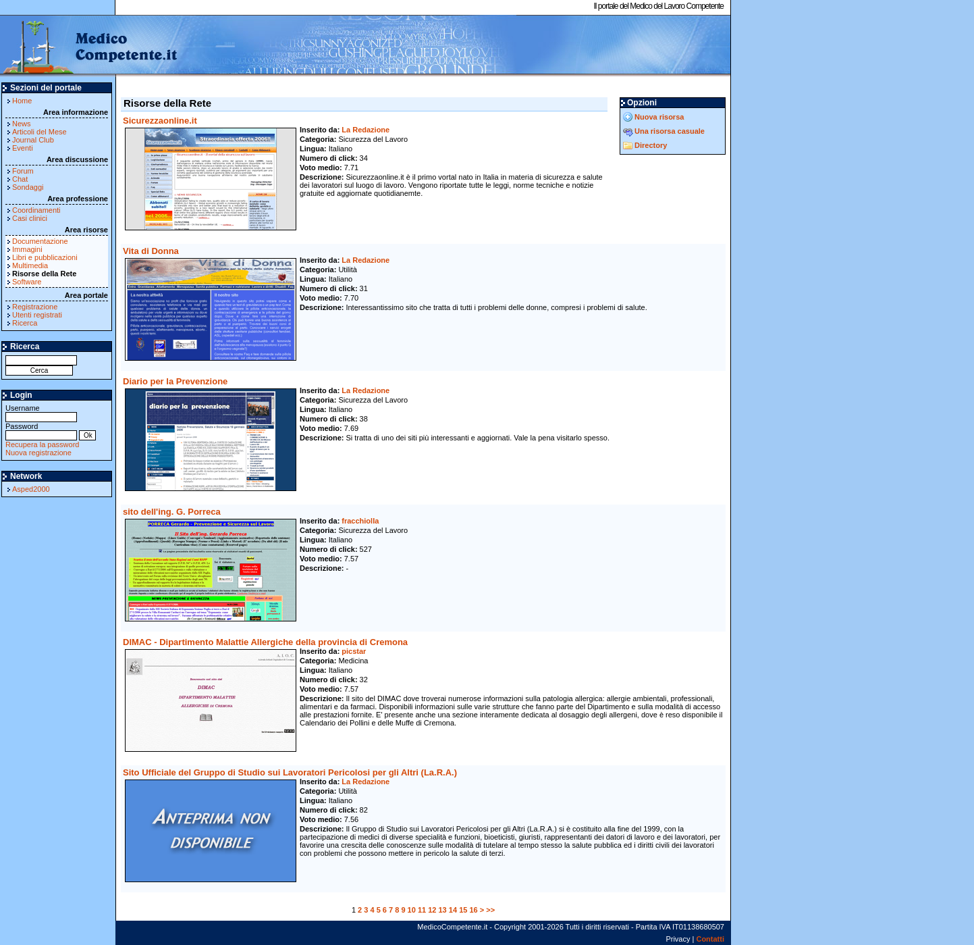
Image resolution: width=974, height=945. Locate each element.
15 (463, 910)
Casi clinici (29, 218)
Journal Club (33, 140)
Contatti (710, 939)
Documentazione (40, 241)
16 (473, 910)
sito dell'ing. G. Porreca (172, 512)
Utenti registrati (37, 315)
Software (26, 282)
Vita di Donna (151, 251)
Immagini (27, 249)
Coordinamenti (36, 210)
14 (453, 910)
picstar (354, 651)
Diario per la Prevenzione (175, 381)
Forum (23, 171)
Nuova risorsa (659, 117)
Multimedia (30, 265)
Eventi (22, 148)
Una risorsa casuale (669, 131)
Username (41, 412)
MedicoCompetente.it (89, 46)
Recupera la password (42, 444)
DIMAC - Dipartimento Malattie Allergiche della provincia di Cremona (265, 642)
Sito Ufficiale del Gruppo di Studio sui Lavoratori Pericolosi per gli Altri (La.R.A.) (290, 772)
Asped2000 (31, 489)
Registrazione (34, 307)
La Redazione (365, 130)
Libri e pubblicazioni (45, 257)
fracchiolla (360, 521)
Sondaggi (28, 187)
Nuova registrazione (38, 453)
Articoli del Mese (39, 132)
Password (41, 430)
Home (22, 101)
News (21, 124)
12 (432, 910)
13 (443, 910)
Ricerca (24, 323)
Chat (20, 179)
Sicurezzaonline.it (160, 121)
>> (490, 910)
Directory (650, 145)
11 (422, 910)
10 (412, 910)
